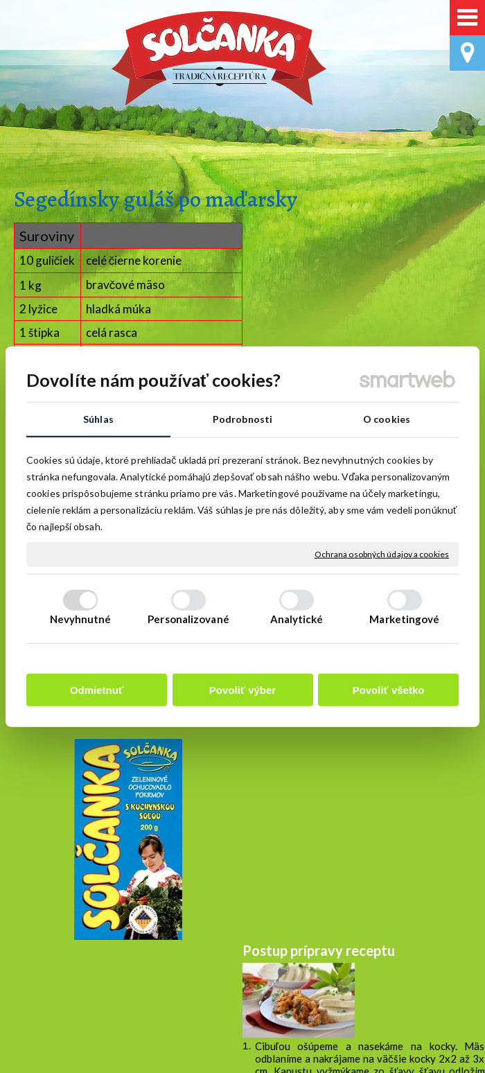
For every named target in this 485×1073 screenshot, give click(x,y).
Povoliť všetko (389, 690)
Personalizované (188, 619)
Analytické (297, 619)
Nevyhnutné (81, 619)
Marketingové (404, 619)
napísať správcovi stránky (256, 1061)
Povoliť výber (242, 690)
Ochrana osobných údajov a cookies (382, 554)
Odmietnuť (96, 690)
